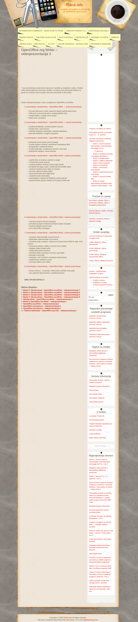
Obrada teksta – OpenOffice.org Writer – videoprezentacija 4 (47, 299)
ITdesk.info (74, 5)
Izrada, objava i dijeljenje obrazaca (101, 260)
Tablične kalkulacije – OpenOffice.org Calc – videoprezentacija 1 (50, 311)
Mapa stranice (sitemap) (97, 438)
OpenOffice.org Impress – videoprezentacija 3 (42, 306)
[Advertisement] (52, 70)
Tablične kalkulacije (46, 37)
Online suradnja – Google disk (73, 44)
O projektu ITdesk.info (96, 416)
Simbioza (115, 37)
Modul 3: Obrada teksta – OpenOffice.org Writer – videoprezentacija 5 (51, 295)
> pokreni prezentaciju (53, 107)
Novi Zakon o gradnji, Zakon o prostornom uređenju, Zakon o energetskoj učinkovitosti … (99, 203)
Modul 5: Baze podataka (101, 163)
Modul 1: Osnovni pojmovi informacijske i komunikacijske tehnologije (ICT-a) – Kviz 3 (99, 462)
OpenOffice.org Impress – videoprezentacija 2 (42, 308)
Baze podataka (66, 37)
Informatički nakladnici (97, 398)
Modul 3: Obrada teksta (101, 158)
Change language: (100, 446)
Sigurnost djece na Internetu (99, 277)
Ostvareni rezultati (95, 430)
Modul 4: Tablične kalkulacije (103, 161)
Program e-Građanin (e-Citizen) (100, 128)
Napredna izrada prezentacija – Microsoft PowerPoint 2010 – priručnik (100, 547)
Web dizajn (39, 44)
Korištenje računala (98, 31)
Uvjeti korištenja (94, 434)
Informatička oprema (96, 402)
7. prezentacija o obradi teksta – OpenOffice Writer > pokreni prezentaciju (52, 233)
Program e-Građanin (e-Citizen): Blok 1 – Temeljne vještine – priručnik (100, 524)
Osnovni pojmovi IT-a (76, 31)
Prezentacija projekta (96, 420)
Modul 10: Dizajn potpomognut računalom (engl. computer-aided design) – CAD (101, 183)
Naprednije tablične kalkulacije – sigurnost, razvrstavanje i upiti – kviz (100, 589)
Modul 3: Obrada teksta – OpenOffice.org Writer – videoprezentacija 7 (51, 290)
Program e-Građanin (101, 44)
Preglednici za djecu (100, 282)
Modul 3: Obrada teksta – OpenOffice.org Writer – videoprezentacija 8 (51, 297)
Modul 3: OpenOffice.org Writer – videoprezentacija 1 (44, 301)
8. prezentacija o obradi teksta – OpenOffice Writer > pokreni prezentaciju (52, 266)
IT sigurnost (99, 151)
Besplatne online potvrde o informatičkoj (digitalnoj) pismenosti (98, 353)
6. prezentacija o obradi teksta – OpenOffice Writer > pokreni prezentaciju (52, 217)
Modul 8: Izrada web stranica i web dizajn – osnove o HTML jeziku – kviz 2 (101, 533)
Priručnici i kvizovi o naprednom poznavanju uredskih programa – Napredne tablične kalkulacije (100, 560)
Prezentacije (81, 37)
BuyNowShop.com (90, 620)
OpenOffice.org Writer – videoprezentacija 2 (41, 304)
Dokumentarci (94, 390)
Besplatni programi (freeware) (99, 386)
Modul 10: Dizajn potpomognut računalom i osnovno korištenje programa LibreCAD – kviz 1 (100, 574)
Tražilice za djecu (99, 280)
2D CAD (51, 44)
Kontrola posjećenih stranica (102, 285)
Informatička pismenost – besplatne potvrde (41, 31)
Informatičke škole (95, 394)
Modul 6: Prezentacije (100, 165)
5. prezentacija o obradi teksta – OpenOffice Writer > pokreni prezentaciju (52, 156)
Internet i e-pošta (99, 37)
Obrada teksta (26, 37)
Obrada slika (25, 44)
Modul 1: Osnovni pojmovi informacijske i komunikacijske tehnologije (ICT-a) (101, 146)
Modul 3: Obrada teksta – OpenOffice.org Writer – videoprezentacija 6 (51, 292)
